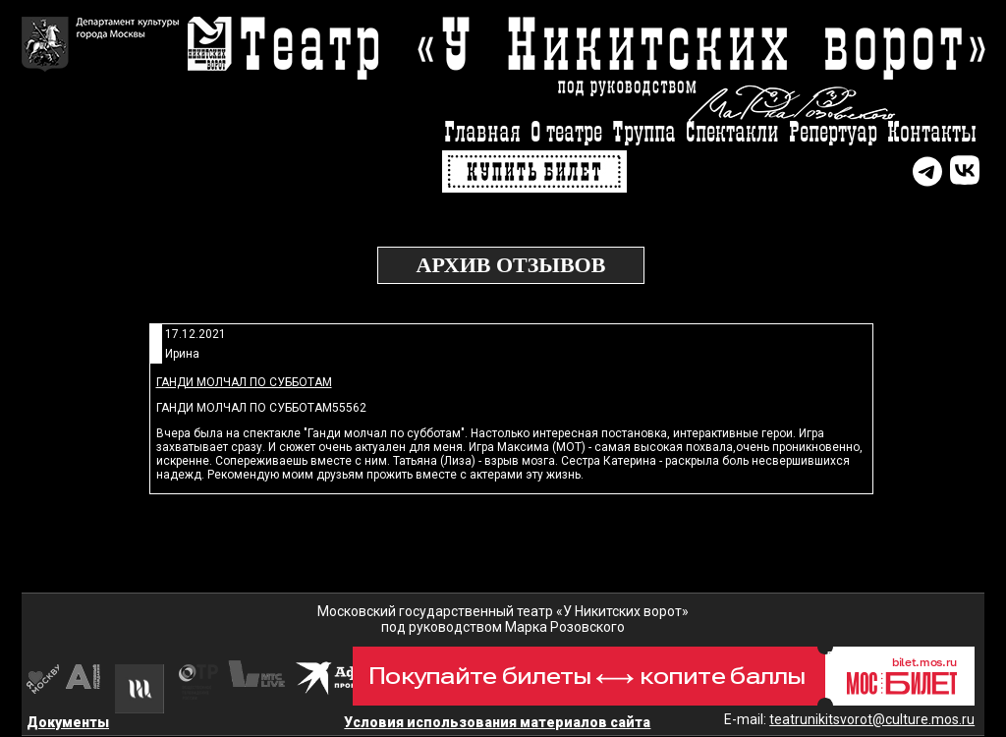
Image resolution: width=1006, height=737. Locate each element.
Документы (68, 722)
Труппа (644, 133)
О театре (566, 133)
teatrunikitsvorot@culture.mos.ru (872, 719)
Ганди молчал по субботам (244, 382)
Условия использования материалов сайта (497, 722)
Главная (482, 133)
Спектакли (732, 133)
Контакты (932, 133)
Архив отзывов (511, 265)
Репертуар (833, 133)
